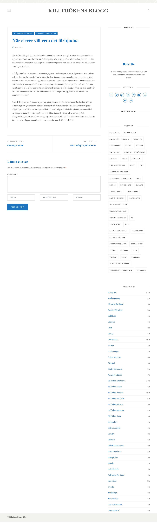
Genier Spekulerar (115, 369)
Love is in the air (114, 451)
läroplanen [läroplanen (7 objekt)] (133, 191)
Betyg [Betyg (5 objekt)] (128, 145)
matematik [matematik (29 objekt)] (134, 198)
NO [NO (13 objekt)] (132, 218)
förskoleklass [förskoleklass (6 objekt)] (117, 165)
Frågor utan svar (114, 357)
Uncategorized (113, 510)
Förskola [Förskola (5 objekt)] (137, 159)
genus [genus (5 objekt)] (133, 165)
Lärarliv (111, 434)
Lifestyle (111, 440)
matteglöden (113, 457)
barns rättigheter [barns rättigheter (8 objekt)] (119, 139)
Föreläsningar (113, 351)
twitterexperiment (115, 504)
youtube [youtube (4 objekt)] (141, 270)
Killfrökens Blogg (78, 10)
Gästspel (111, 363)
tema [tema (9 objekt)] (124, 257)
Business (111, 322)
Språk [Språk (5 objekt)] (112, 250)
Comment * (12, 174)
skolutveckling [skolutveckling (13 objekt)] (118, 244)
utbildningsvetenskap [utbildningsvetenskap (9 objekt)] (121, 270)
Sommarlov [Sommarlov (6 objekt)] (137, 244)
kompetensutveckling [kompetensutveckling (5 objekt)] (121, 178)
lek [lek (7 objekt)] (139, 178)
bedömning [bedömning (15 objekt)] (115, 145)
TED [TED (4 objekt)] (135, 250)
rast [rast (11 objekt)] (127, 224)
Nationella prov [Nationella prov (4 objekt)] (118, 211)
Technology (112, 493)
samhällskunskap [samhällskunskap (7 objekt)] (119, 231)
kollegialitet (112, 422)
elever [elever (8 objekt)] (140, 145)
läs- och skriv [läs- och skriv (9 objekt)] (117, 198)
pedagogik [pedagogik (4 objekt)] (115, 224)
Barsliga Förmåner (115, 310)
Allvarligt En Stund (23, 33)
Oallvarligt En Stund (116, 475)
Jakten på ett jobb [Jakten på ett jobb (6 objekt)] (119, 172)
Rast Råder (112, 481)
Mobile (111, 463)
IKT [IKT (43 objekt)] (142, 165)
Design (110, 334)
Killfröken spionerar (116, 410)
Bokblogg (112, 316)
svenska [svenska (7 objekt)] (124, 250)
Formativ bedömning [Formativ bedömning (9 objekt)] (134, 152)
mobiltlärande (113, 469)
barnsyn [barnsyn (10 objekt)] (138, 139)
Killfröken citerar (115, 387)
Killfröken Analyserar (116, 381)
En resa (111, 345)
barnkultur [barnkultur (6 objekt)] (130, 132)
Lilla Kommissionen (116, 446)
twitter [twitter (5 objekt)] (135, 257)
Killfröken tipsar (114, 416)
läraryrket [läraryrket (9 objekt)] (116, 191)
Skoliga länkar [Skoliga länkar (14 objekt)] (117, 237)
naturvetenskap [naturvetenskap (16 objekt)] (118, 218)
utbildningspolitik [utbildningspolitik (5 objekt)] (119, 263)
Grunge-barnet (65, 73)
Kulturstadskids (114, 428)
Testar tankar (113, 499)
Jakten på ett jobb (115, 375)
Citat (110, 328)
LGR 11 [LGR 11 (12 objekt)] (113, 185)
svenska (111, 487)
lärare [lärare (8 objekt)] (139, 185)
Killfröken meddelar (116, 398)
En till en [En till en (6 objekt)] (114, 152)
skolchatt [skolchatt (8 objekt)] (137, 231)
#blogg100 (112, 292)
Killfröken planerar (115, 404)
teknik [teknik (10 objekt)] (113, 257)
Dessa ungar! (113, 339)
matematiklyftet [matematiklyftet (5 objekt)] (118, 205)
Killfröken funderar (46, 33)
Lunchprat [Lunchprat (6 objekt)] (125, 185)
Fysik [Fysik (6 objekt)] (124, 159)
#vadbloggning (114, 298)
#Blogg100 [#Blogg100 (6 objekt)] (114, 132)
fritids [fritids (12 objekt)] (113, 159)
